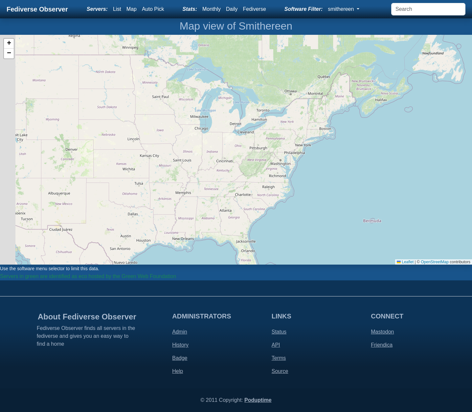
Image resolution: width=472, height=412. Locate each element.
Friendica (382, 345)
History (180, 345)
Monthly (211, 9)
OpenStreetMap (435, 262)
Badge (179, 358)
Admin (179, 332)
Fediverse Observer (37, 9)
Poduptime (258, 400)
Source (280, 371)
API (276, 345)
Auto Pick (153, 9)
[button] (9, 44)
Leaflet (405, 262)
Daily (232, 9)
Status (279, 332)
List (117, 9)
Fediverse (254, 9)
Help (177, 371)
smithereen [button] (341, 9)
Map (131, 9)
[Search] (428, 9)
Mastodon (382, 332)
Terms (279, 358)
